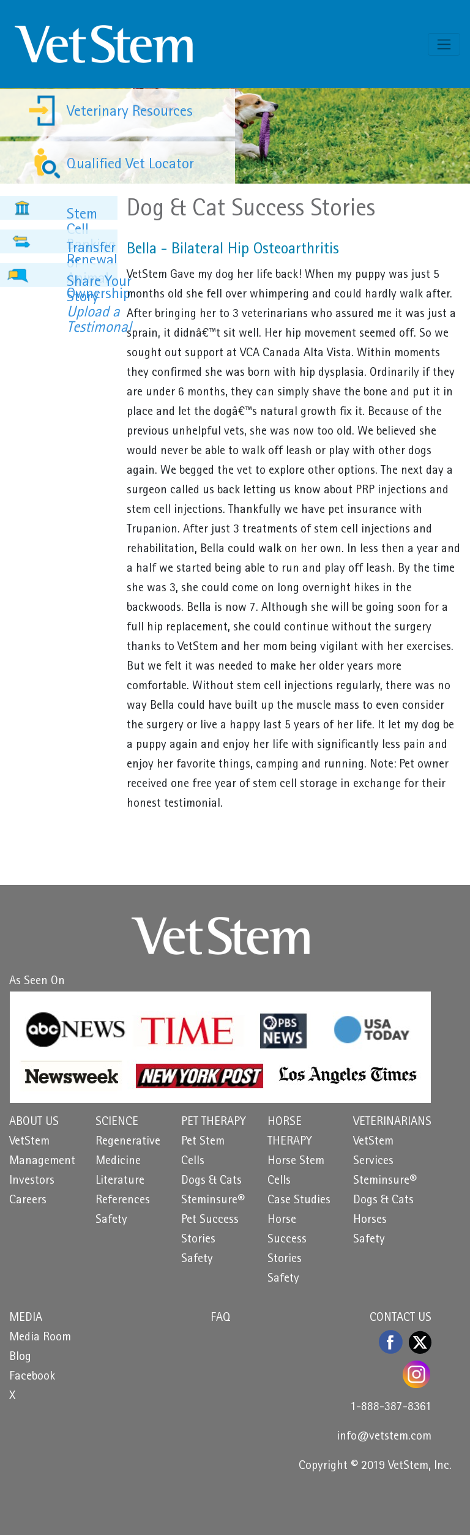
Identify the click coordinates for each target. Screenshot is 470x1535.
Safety (111, 1220)
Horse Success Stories (287, 1240)
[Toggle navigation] (444, 44)
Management (42, 1162)
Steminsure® (213, 1201)
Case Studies (298, 1201)
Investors (31, 1181)
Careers (28, 1201)
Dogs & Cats (211, 1181)
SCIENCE (116, 1122)
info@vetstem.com (384, 1437)
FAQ (221, 1318)
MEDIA (25, 1318)
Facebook (32, 1377)
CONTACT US (400, 1318)
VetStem (29, 1142)
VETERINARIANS (392, 1122)
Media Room (40, 1338)
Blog (20, 1357)
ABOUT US (34, 1122)
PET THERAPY (213, 1122)
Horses (370, 1220)
